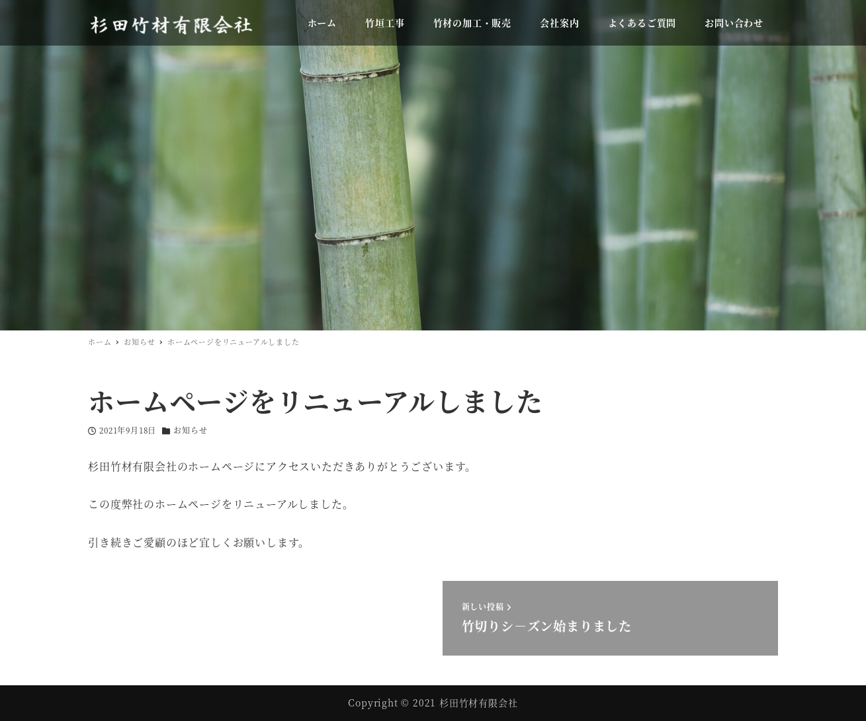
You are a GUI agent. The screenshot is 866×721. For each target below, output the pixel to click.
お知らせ (190, 430)
